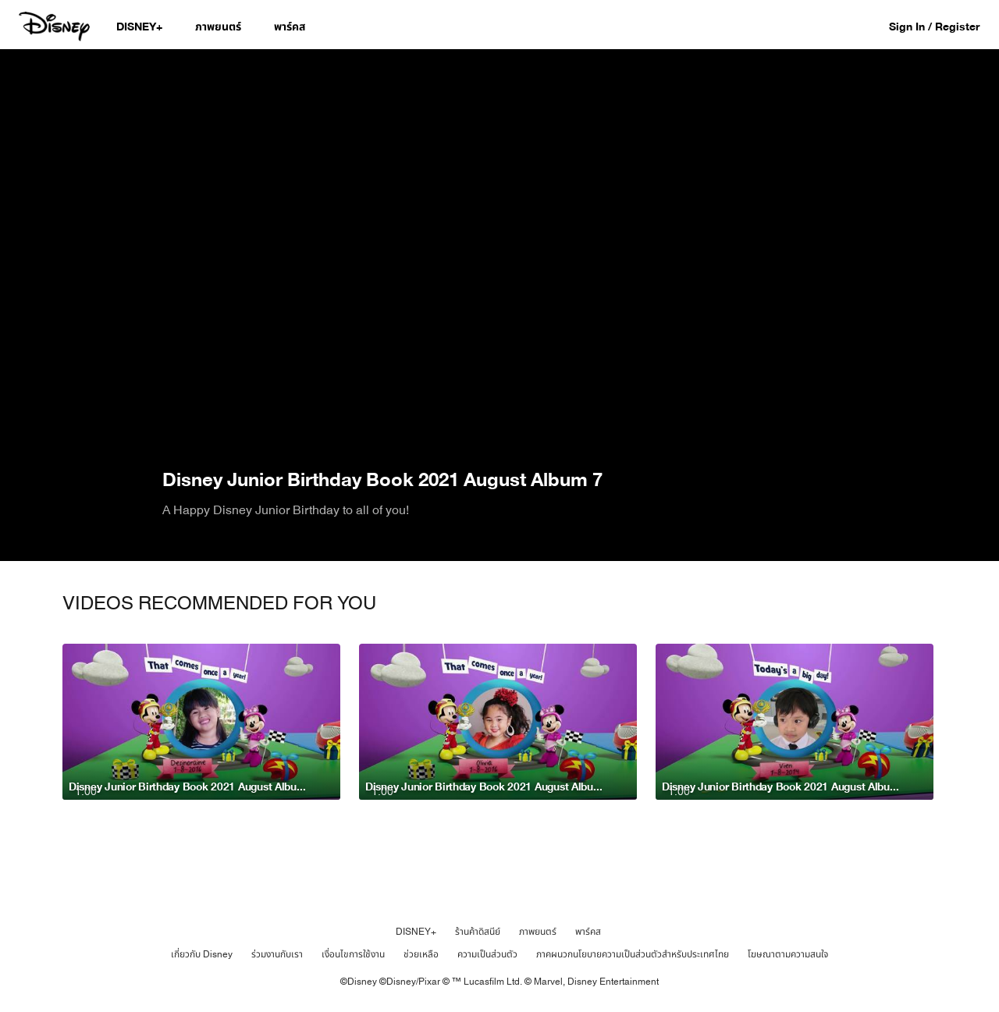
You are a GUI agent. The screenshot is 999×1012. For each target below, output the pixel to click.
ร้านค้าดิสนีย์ (477, 932)
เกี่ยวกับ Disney (202, 954)
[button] (942, 26)
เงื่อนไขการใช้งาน (353, 954)
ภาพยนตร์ (537, 932)
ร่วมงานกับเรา (277, 954)
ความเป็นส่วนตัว (487, 954)
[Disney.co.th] (56, 26)
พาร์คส (588, 932)
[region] (499, 257)
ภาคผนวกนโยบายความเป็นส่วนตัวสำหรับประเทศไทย (632, 954)
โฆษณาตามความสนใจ (788, 954)
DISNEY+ (416, 932)
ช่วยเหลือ (421, 954)
